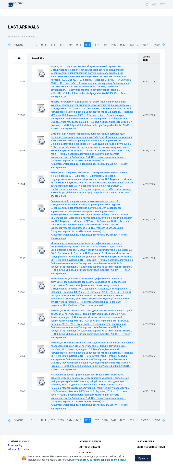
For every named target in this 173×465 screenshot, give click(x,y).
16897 (144, 44)
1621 (131, 44)
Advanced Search (90, 441)
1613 (61, 44)
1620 (122, 44)
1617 (96, 44)
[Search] (147, 4)
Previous (15, 44)
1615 (78, 44)
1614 (69, 44)
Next (160, 44)
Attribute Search (90, 447)
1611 (43, 44)
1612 (52, 44)
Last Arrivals (145, 441)
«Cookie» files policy (18, 449)
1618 (105, 44)
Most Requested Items (151, 447)
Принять (143, 458)
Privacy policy (15, 445)
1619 (113, 44)
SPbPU (14, 441)
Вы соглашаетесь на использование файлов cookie (98, 459)
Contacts (85, 452)
